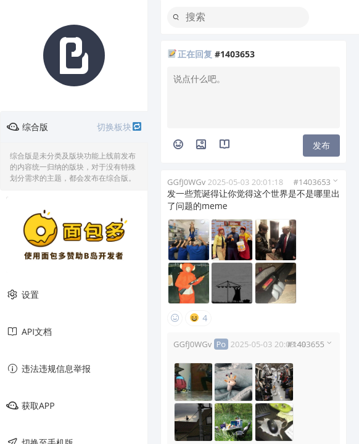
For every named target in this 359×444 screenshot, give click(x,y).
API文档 (29, 332)
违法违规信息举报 (48, 369)
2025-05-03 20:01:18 (246, 181)
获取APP (30, 406)
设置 (22, 295)
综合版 (74, 127)
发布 (321, 145)
